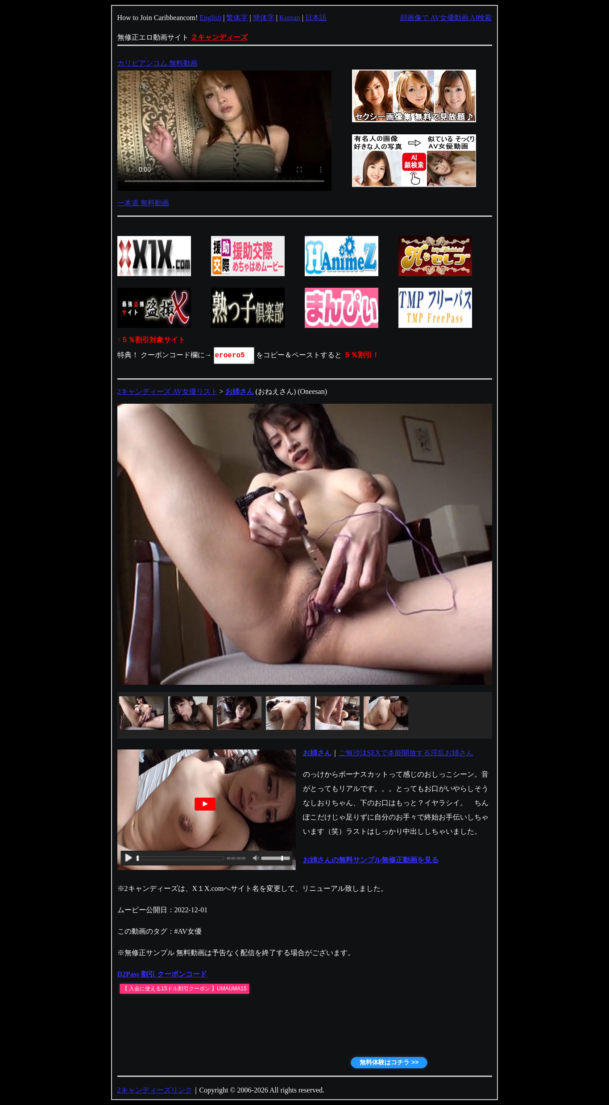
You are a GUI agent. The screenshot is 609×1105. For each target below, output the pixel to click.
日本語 (316, 17)
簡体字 (263, 17)
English (210, 17)
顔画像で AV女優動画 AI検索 (446, 17)
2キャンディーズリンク (154, 1090)
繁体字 (237, 17)
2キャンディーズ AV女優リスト (167, 391)
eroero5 (235, 355)
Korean (289, 17)
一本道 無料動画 (143, 203)
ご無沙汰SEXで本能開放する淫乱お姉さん (406, 753)
